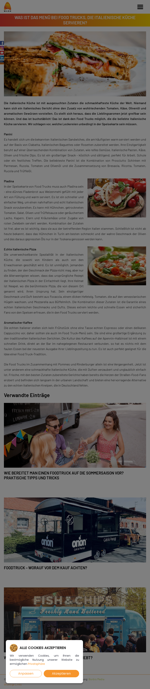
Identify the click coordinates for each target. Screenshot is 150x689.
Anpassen (25, 673)
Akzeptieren (61, 673)
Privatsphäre (36, 664)
